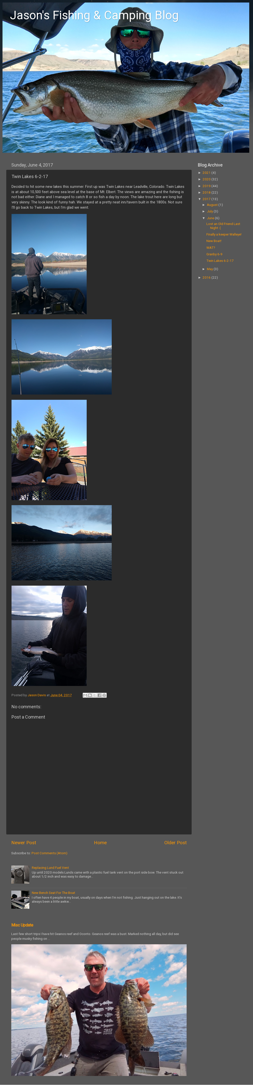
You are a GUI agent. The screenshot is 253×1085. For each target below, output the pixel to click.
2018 (207, 192)
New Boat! (213, 241)
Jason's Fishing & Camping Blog (94, 15)
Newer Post (23, 842)
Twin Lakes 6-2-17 (220, 261)
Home (100, 842)
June (211, 218)
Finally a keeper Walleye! (223, 234)
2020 (207, 179)
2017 (207, 199)
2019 (207, 186)
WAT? (210, 248)
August (212, 205)
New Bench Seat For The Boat (53, 893)
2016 (207, 277)
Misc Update (22, 925)
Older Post (175, 842)
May (210, 269)
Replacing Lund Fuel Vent (50, 868)
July (210, 211)
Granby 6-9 (214, 254)
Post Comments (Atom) (49, 853)
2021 (207, 173)
